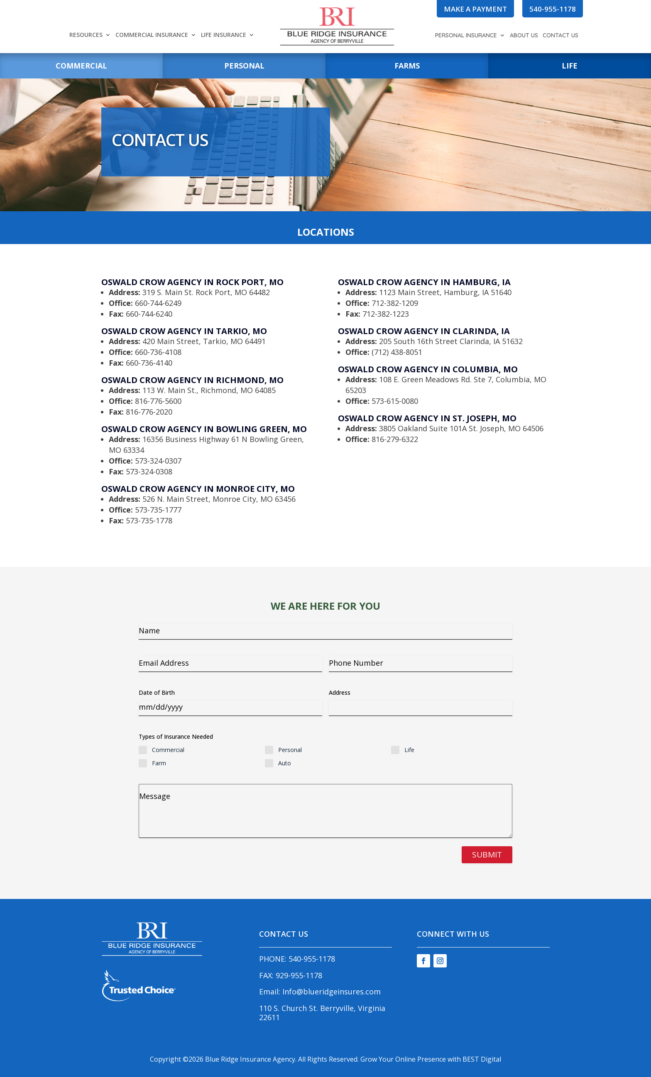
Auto (284, 763)
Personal (290, 750)
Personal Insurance (466, 35)
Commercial (168, 750)
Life (409, 750)
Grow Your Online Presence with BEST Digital (430, 1059)
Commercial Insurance (151, 35)
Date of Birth (157, 692)
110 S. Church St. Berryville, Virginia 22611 (322, 1012)
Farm (159, 763)
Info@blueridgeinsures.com (331, 991)
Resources (86, 35)
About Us (524, 35)
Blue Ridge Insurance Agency (250, 1059)
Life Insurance (223, 35)
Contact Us (560, 35)
